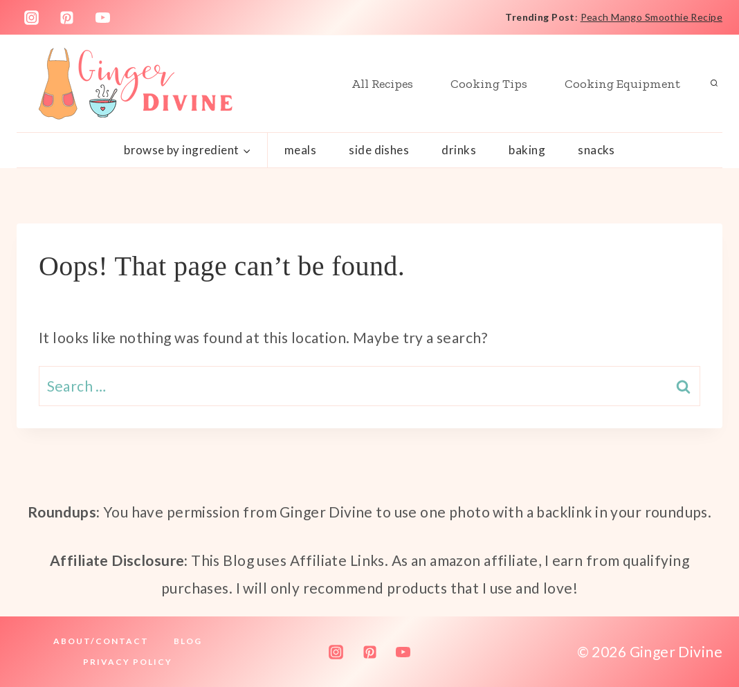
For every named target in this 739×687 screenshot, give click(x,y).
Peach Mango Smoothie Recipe (651, 17)
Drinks (458, 150)
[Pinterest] (67, 17)
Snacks (596, 150)
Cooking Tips (488, 83)
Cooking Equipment (622, 83)
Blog (188, 641)
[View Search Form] (714, 83)
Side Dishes (379, 150)
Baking (527, 150)
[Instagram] (31, 17)
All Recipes (382, 83)
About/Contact (101, 641)
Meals (300, 150)
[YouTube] (103, 17)
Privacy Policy (127, 662)
